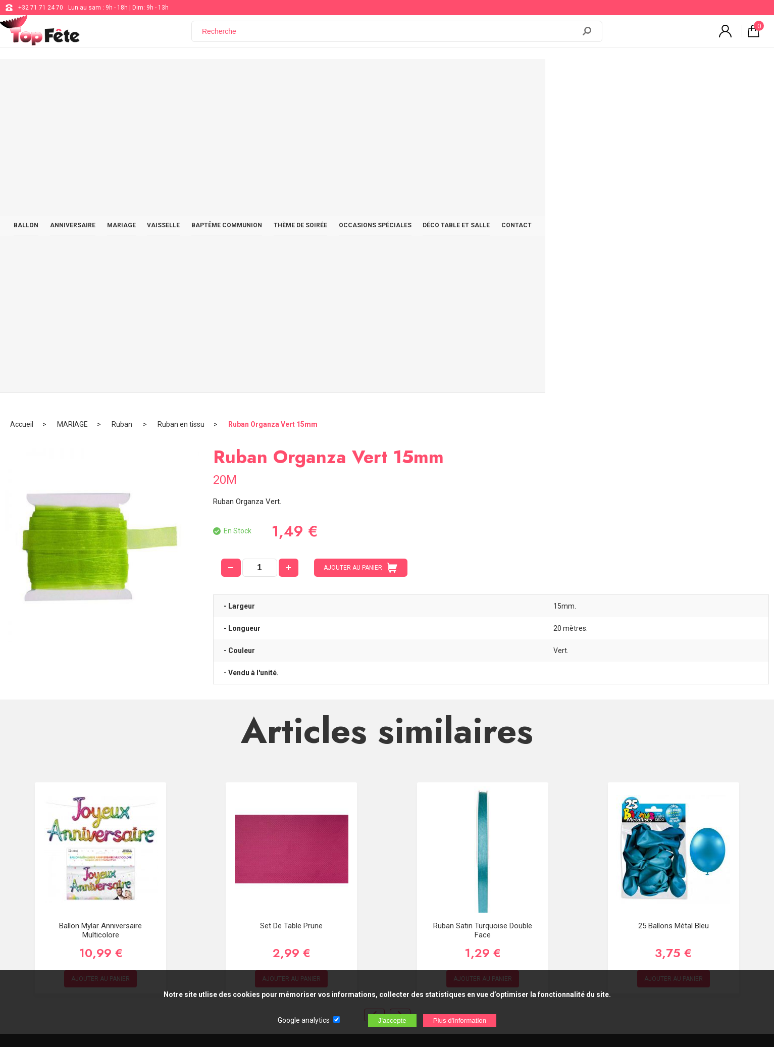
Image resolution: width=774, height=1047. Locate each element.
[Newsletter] (201, 926)
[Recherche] (389, 36)
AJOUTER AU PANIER (360, 252)
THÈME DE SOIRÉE (420, 76)
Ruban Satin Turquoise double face (482, 615)
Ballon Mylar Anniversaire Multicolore (100, 615)
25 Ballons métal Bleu (673, 610)
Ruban (123, 109)
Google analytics (304, 1020)
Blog (317, 872)
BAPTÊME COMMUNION (340, 76)
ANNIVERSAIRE (168, 76)
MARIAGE (223, 76)
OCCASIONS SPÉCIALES (501, 76)
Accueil (21, 109)
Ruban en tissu (181, 109)
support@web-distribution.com (354, 846)
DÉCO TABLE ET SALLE (588, 76)
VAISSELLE (271, 76)
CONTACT (655, 76)
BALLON (116, 76)
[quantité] (259, 252)
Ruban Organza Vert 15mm (273, 109)
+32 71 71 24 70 (40, 7)
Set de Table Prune (291, 610)
